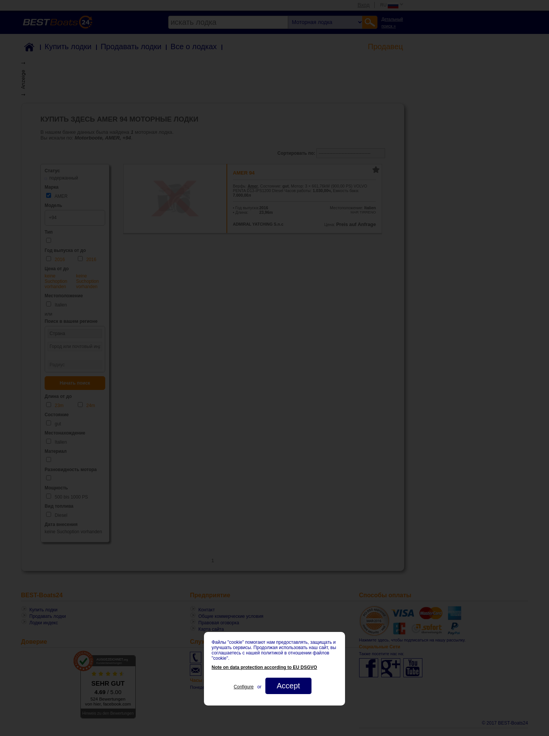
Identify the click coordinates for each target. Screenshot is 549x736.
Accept (288, 685)
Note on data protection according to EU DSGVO (264, 667)
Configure (244, 686)
